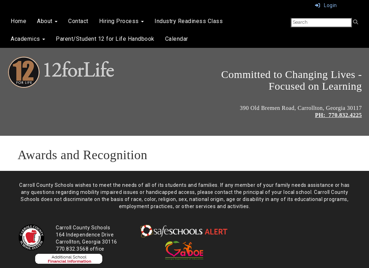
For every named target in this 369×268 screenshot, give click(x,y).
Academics (28, 38)
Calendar (176, 38)
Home (18, 21)
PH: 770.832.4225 (338, 115)
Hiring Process (121, 21)
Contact (78, 21)
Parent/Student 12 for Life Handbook (105, 38)
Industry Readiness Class (188, 21)
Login (326, 5)
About (47, 21)
